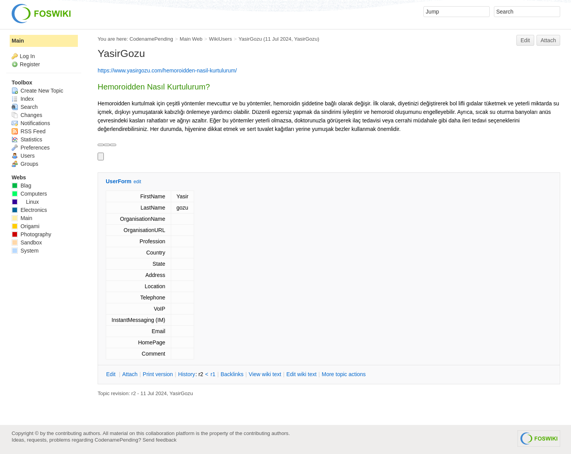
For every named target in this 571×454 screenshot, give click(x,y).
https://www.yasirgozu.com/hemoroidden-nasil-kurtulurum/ (167, 70)
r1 (213, 374)
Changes (27, 115)
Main (18, 41)
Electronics (29, 210)
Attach (548, 40)
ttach (130, 374)
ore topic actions (344, 374)
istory (186, 374)
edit (137, 181)
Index (23, 99)
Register (30, 64)
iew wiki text (265, 374)
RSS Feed (28, 131)
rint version (158, 374)
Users (23, 156)
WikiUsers (220, 39)
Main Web (191, 39)
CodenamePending (151, 39)
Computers (29, 194)
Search (25, 107)
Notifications (31, 123)
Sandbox (27, 242)
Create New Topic (37, 91)
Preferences (31, 147)
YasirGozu (250, 39)
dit (111, 374)
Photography (31, 234)
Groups (25, 164)
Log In (27, 56)
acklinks (231, 374)
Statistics (27, 139)
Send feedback (160, 440)
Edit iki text (301, 374)
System (25, 251)
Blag (21, 185)
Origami (26, 226)
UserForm (118, 181)
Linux (25, 202)
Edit (525, 40)
